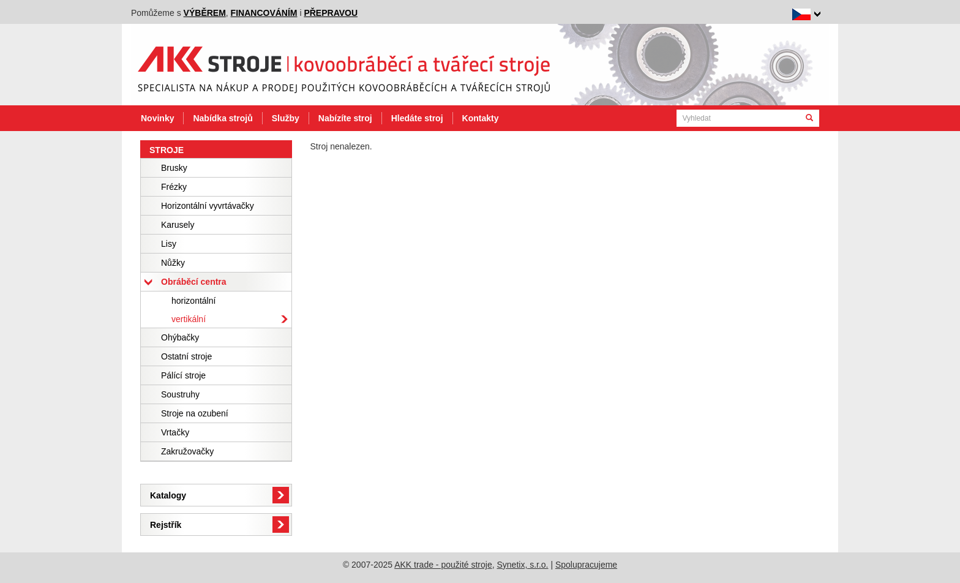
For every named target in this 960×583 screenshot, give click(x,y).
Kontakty (480, 118)
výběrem (205, 13)
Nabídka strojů (222, 118)
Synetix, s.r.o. (522, 565)
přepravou (331, 13)
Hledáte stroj (417, 118)
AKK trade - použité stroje (443, 565)
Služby (285, 118)
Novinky (157, 118)
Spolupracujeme (586, 565)
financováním (264, 13)
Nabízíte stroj (345, 118)
